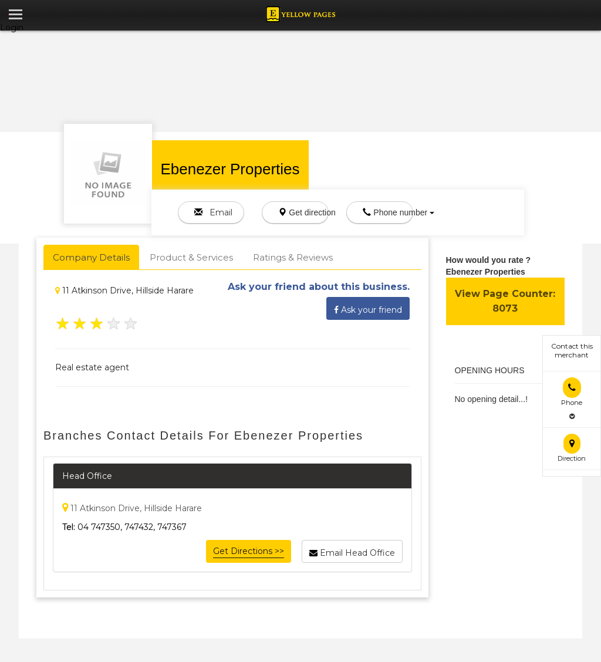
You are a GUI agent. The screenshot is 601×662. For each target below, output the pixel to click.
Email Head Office (352, 551)
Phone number (388, 212)
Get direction (303, 212)
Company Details (91, 257)
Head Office (87, 476)
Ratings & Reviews (293, 257)
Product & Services (191, 257)
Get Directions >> (248, 551)
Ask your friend (368, 308)
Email (213, 212)
